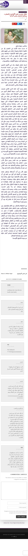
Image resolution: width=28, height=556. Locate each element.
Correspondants (22, 12)
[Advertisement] (14, 298)
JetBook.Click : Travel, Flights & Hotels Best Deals (14, 522)
